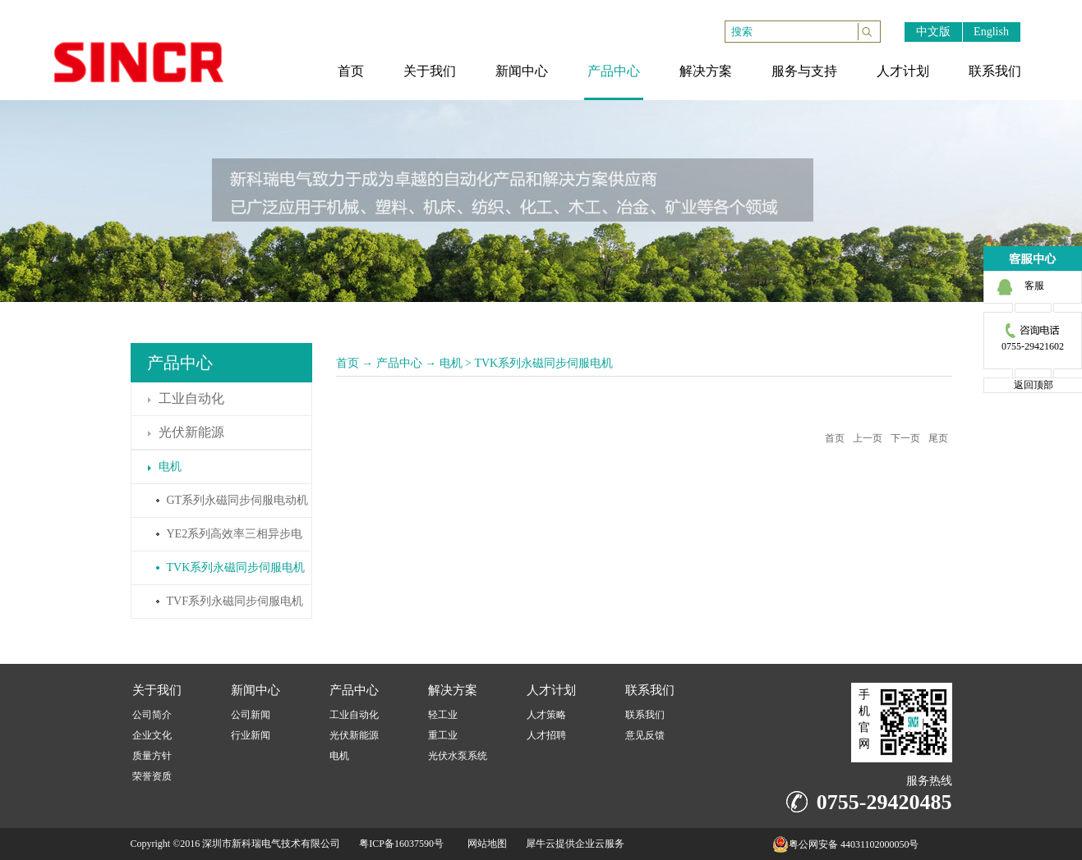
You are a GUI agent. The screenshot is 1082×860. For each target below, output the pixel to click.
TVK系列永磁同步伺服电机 (543, 363)
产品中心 (399, 363)
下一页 (905, 438)
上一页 (867, 438)
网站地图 (485, 843)
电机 (451, 363)
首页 (347, 363)
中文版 (933, 31)
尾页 (938, 438)
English (991, 31)
